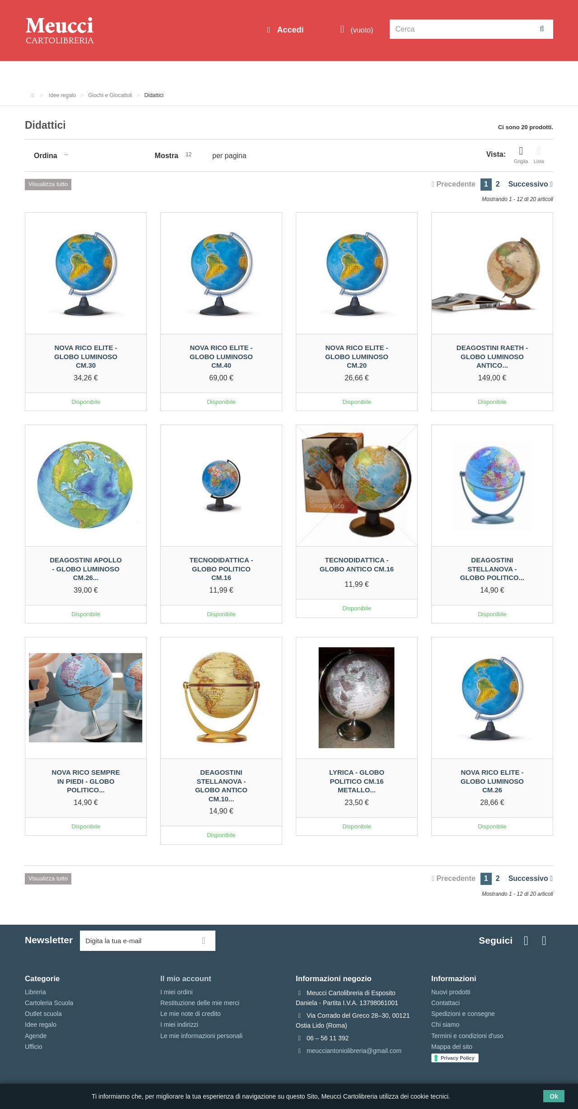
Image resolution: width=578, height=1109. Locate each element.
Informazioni (52, 73)
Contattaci (445, 1002)
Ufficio (33, 1046)
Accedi (289, 29)
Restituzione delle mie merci (199, 1002)
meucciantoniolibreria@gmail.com (354, 1050)
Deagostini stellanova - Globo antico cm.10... (221, 785)
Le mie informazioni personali (201, 1035)
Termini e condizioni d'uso (467, 1035)
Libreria (227, 73)
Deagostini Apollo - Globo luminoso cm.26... (85, 568)
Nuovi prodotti (450, 992)
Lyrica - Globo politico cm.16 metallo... (356, 781)
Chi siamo (445, 1024)
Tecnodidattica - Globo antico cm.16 (357, 564)
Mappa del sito (451, 1046)
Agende (36, 1035)
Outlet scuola (108, 73)
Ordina (45, 155)
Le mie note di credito (190, 1013)
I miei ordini (176, 992)
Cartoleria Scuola (172, 73)
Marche (319, 73)
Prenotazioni (366, 73)
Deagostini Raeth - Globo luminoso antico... (492, 356)
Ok (554, 1096)
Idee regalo (273, 73)
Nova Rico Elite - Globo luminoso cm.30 (85, 356)
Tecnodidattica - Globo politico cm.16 (221, 568)
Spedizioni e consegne (463, 1013)
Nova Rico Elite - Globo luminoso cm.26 (492, 781)
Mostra (166, 155)
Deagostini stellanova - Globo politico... (492, 568)
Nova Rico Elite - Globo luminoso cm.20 (356, 356)
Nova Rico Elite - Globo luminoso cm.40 (221, 356)
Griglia (521, 154)
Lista (539, 154)
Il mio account (185, 978)
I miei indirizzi (179, 1024)
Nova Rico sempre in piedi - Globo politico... (86, 781)
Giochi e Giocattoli (110, 95)
